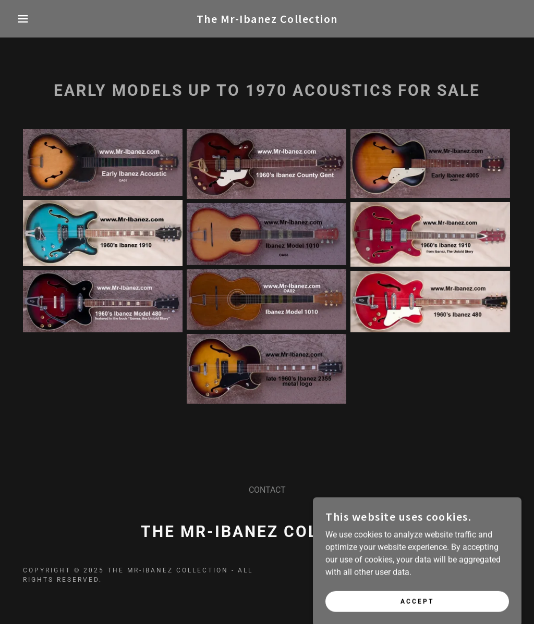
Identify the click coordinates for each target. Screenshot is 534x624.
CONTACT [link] (267, 490)
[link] (267, 20)
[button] (27, 18)
